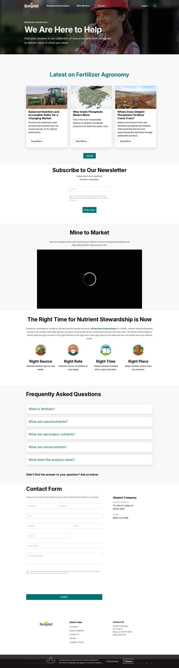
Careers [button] (101, 6)
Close (128, 661)
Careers (73, 638)
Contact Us (74, 634)
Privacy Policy (112, 661)
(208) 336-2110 (119, 635)
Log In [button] (144, 6)
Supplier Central (77, 642)
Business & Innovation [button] (58, 6)
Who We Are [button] (83, 6)
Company (74, 627)
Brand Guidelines (77, 630)
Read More (36, 141)
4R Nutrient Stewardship (103, 328)
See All (89, 156)
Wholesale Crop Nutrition (35, 22)
